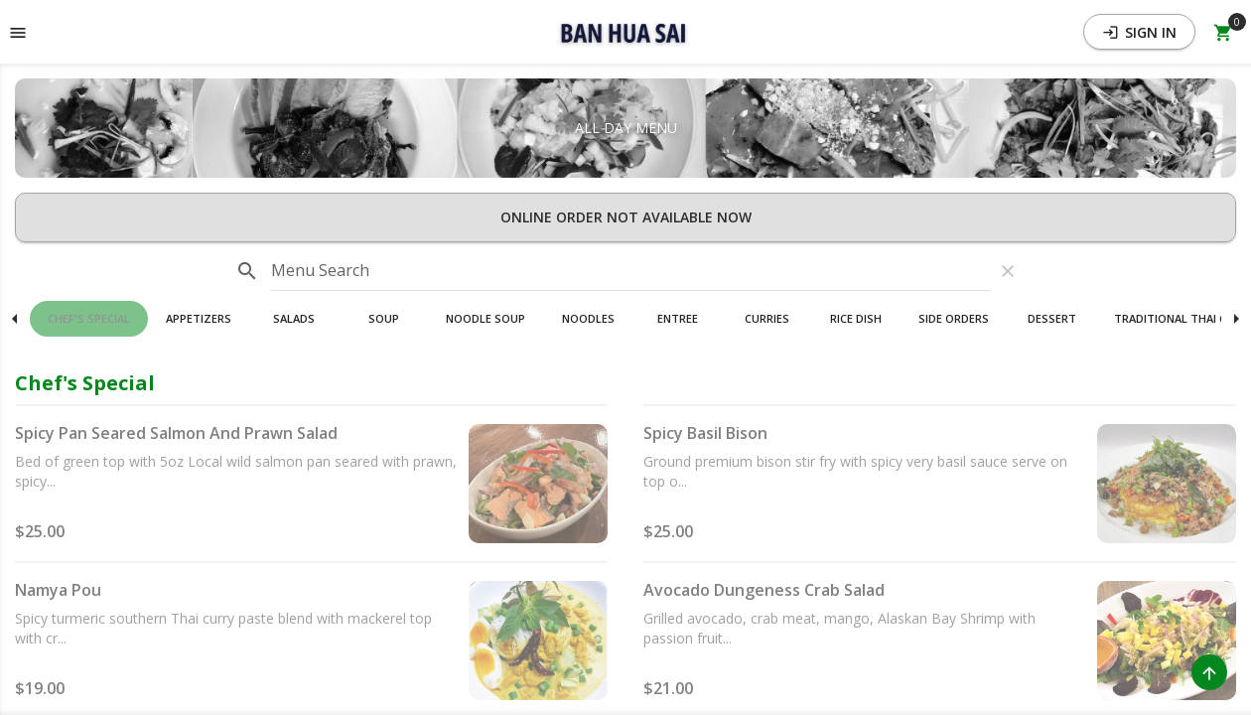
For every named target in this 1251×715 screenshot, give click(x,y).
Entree (677, 318)
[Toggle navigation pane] (18, 32)
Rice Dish (856, 318)
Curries (767, 318)
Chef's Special (89, 318)
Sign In (1139, 32)
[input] (630, 271)
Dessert (1052, 318)
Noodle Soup (485, 318)
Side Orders (953, 318)
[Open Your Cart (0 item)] (1223, 32)
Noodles (588, 318)
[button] (625, 32)
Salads (294, 318)
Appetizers (198, 318)
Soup (383, 318)
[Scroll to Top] (1209, 672)
